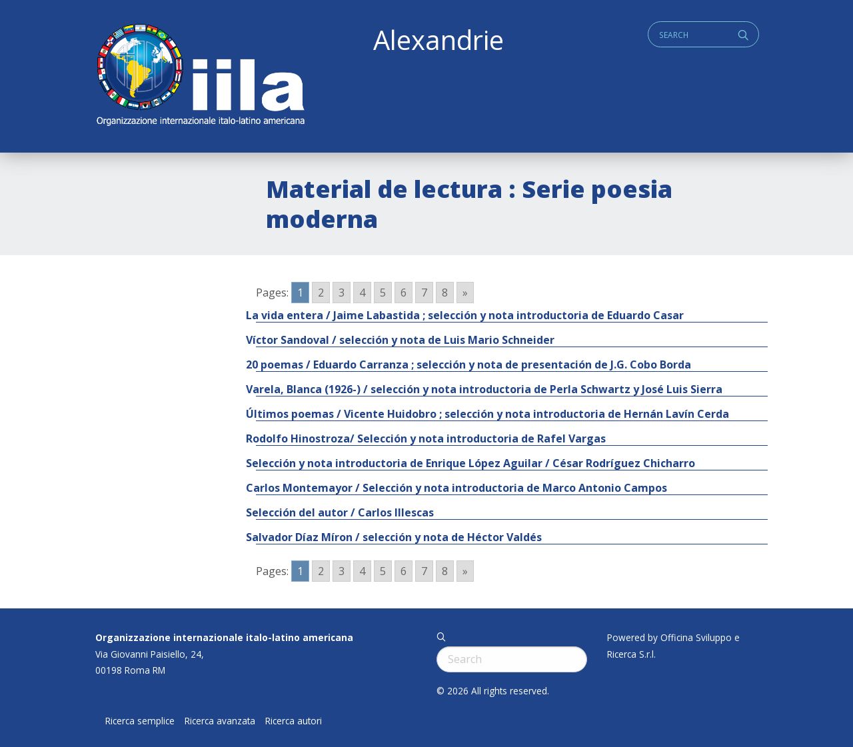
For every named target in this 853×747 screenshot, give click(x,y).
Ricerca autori (293, 721)
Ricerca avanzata (220, 721)
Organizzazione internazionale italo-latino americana (224, 637)
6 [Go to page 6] (404, 292)
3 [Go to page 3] (342, 292)
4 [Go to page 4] (362, 292)
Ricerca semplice (140, 721)
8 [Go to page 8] (445, 292)
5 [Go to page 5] (383, 292)
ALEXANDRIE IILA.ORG (200, 76)
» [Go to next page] (465, 292)
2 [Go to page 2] (321, 292)
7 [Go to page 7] (424, 292)
